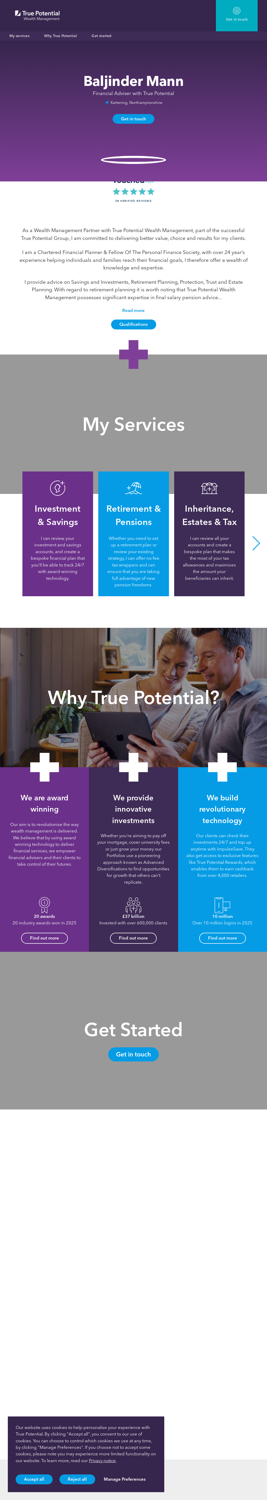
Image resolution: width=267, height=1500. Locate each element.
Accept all (34, 1479)
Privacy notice (102, 1460)
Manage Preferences (125, 1479)
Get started (101, 36)
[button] (256, 543)
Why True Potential (60, 36)
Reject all (77, 1479)
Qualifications (133, 324)
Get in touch (133, 118)
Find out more (44, 938)
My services (19, 36)
